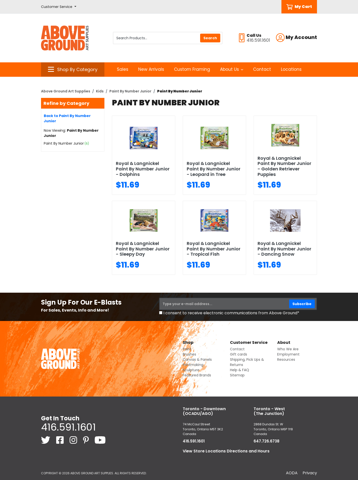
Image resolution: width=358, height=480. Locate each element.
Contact (262, 69)
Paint (187, 349)
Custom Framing (192, 69)
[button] (58, 6)
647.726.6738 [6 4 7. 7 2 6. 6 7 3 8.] (266, 441)
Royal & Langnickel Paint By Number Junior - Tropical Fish (213, 248)
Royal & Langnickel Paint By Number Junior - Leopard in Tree (213, 168)
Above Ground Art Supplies (65, 91)
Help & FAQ (239, 369)
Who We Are (288, 349)
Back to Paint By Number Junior (67, 118)
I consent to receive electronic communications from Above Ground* (231, 313)
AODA (292, 473)
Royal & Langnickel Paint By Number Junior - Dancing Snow (284, 248)
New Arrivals (151, 69)
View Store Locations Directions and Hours (226, 451)
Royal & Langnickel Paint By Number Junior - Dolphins (143, 168)
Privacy (310, 473)
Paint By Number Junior (130, 91)
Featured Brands (197, 375)
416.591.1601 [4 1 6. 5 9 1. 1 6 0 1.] (68, 427)
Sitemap (237, 375)
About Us (231, 69)
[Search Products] (168, 38)
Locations (291, 69)
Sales (122, 69)
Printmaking (193, 364)
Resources (286, 359)
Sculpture (191, 369)
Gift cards (238, 354)
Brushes (189, 354)
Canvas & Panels (197, 359)
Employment (288, 354)
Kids (100, 91)
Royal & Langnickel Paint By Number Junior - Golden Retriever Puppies (284, 166)
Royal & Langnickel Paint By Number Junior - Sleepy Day (143, 248)
